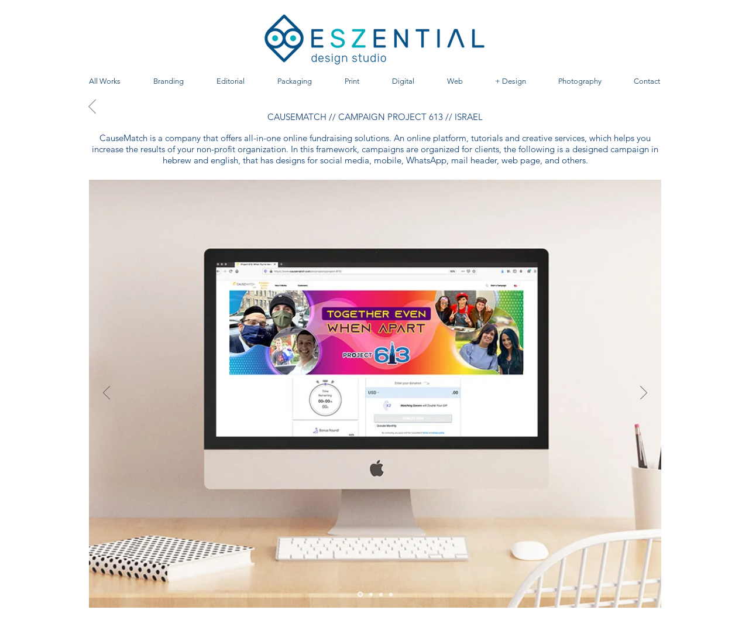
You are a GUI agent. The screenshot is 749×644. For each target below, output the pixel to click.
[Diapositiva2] (371, 594)
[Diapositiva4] (391, 594)
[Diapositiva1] (360, 594)
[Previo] (106, 393)
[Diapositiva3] (381, 594)
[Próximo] (643, 393)
